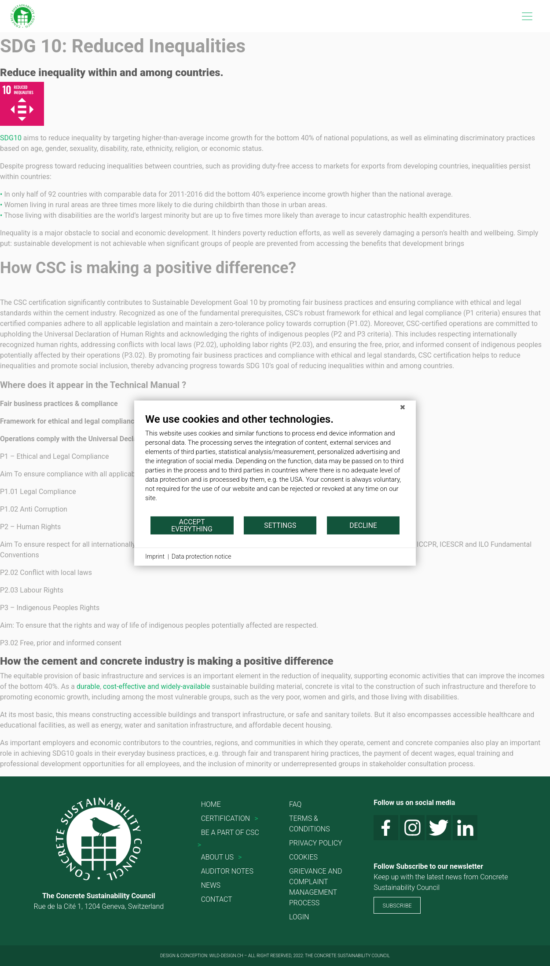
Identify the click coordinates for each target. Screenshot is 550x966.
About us (217, 857)
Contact (216, 899)
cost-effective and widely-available (156, 686)
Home (211, 804)
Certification (225, 818)
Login (299, 917)
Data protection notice (201, 556)
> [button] (256, 818)
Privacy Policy (315, 843)
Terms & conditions (309, 823)
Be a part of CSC (230, 832)
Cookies (303, 857)
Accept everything (192, 525)
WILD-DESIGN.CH (226, 955)
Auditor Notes (227, 871)
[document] (275, 464)
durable (88, 686)
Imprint (155, 556)
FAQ (295, 804)
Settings (280, 525)
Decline (363, 525)
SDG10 (11, 138)
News (210, 885)
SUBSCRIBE (396, 905)
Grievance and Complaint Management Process (315, 887)
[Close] (402, 407)
